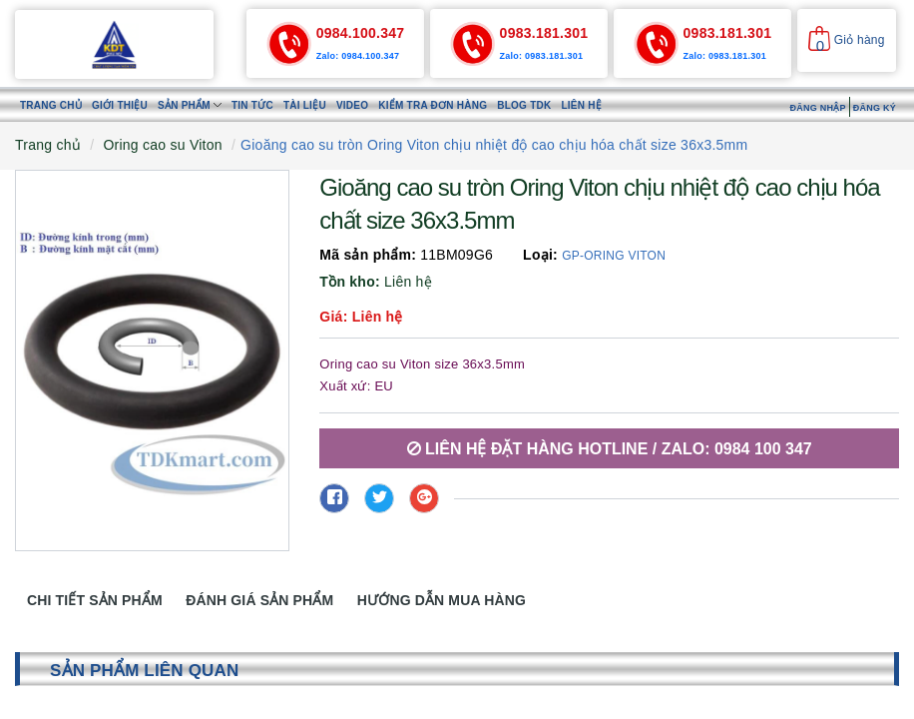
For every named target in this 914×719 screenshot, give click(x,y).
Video (352, 105)
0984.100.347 (360, 33)
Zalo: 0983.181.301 (542, 56)
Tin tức (252, 105)
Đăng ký (874, 108)
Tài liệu (304, 105)
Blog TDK (524, 105)
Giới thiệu (120, 105)
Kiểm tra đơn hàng (432, 105)
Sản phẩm (190, 105)
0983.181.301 (544, 33)
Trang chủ (51, 105)
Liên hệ (581, 105)
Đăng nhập (817, 108)
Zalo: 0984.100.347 (358, 56)
